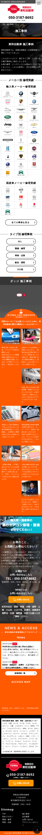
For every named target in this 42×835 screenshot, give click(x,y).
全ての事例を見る (20, 222)
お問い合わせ (27, 819)
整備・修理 (20, 248)
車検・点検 (20, 255)
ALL (20, 241)
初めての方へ (7, 816)
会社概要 (25, 816)
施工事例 (25, 814)
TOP (4, 814)
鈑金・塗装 (20, 262)
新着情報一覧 (20, 673)
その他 (20, 269)
